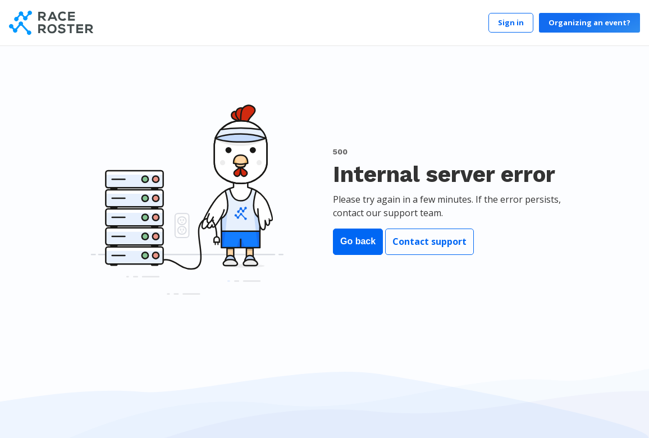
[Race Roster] (51, 22)
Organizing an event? (589, 22)
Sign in (511, 22)
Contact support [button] (429, 241)
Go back (358, 241)
